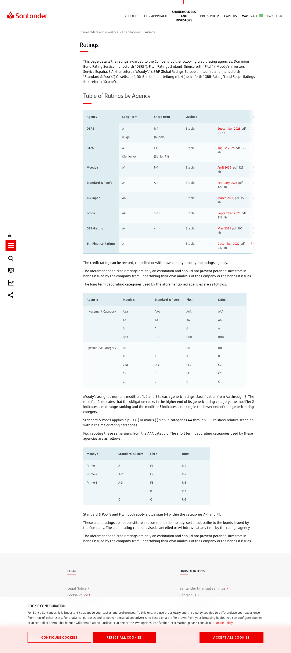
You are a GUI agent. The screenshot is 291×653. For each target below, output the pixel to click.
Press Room (209, 16)
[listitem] (12, 308)
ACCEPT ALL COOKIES (231, 637)
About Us (132, 16)
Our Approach (155, 16)
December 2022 (229, 243)
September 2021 (229, 213)
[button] (12, 308)
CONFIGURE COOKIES (59, 637)
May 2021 (224, 228)
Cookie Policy (224, 623)
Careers (230, 16)
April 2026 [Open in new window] (224, 167)
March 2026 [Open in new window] (226, 198)
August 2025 (226, 148)
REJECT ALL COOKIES (124, 637)
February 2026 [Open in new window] (227, 183)
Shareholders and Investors (184, 16)
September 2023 (229, 128)
